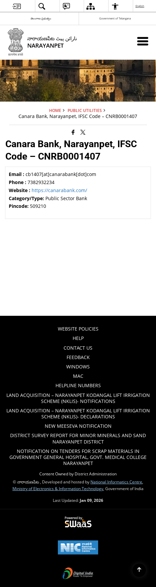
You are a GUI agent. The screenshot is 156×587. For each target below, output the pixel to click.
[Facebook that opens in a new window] (73, 131)
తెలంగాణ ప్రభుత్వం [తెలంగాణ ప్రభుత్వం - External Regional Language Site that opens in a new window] (41, 18)
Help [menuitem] (78, 338)
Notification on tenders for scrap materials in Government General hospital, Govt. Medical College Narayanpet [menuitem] (78, 457)
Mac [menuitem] (78, 376)
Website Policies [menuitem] (78, 329)
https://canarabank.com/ (59, 190)
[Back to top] (139, 570)
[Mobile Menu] (143, 41)
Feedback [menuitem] (78, 357)
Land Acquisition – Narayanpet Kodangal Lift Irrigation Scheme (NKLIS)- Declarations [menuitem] (78, 413)
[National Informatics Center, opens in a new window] (78, 548)
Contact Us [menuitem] (78, 348)
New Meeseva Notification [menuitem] (78, 426)
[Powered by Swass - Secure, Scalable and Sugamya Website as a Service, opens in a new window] (78, 522)
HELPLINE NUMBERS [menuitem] (78, 385)
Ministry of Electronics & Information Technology (57, 488)
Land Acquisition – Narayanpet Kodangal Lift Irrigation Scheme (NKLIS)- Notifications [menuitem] (78, 398)
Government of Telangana (115, 18)
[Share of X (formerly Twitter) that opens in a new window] (83, 131)
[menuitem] (16, 6)
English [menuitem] (140, 6)
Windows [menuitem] (78, 366)
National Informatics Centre (116, 481)
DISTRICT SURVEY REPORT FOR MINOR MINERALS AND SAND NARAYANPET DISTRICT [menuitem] (78, 438)
